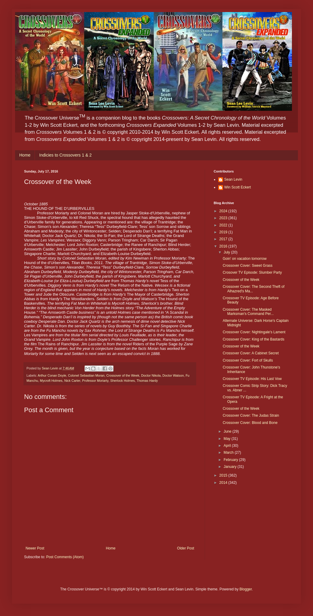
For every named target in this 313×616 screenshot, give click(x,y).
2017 (223, 239)
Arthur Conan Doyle (52, 375)
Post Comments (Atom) (65, 557)
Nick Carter (72, 380)
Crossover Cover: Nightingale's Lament (254, 332)
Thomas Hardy (147, 380)
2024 (223, 211)
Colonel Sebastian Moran (86, 375)
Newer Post (35, 548)
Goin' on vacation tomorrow (245, 259)
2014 (223, 483)
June (228, 431)
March (229, 452)
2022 (223, 225)
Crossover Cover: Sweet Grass (247, 265)
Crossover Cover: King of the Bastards (253, 339)
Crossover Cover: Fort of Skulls (248, 360)
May (227, 439)
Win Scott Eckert (237, 187)
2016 (223, 246)
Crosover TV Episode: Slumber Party (252, 272)
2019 (223, 232)
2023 (223, 218)
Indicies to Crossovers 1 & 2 (65, 155)
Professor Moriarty (95, 380)
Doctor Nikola (151, 375)
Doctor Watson (173, 375)
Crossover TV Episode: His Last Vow (252, 379)
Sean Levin (233, 179)
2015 (223, 475)
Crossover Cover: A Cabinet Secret (251, 353)
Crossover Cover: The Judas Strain (251, 415)
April (228, 445)
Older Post (185, 548)
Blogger (246, 589)
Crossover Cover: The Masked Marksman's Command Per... (248, 311)
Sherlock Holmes (122, 380)
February (231, 460)
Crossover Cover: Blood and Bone (250, 423)
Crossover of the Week (122, 375)
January (230, 467)
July (227, 252)
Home (24, 155)
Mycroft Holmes (51, 380)
